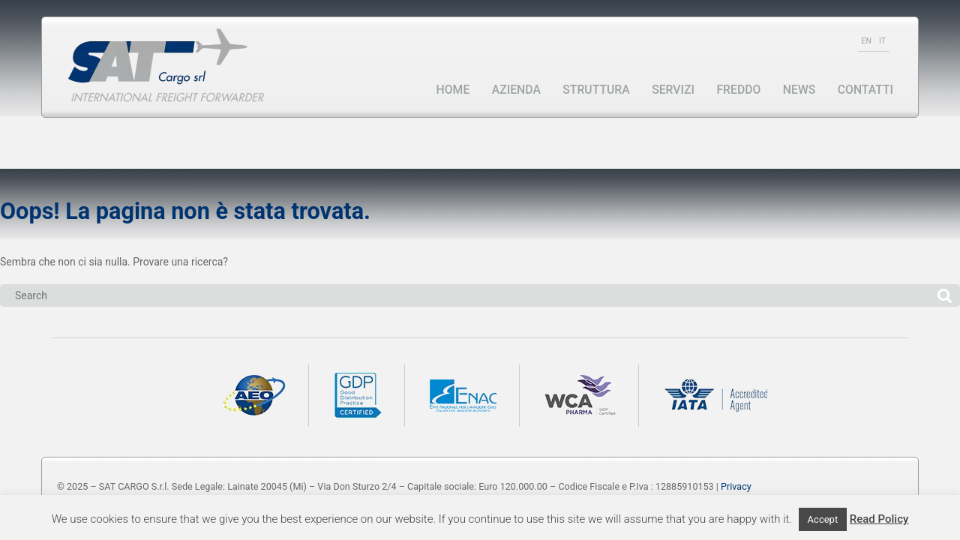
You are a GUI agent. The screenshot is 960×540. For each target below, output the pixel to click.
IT (882, 41)
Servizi (673, 89)
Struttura (595, 89)
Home (453, 89)
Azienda (516, 89)
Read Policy (879, 519)
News (799, 89)
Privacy (736, 486)
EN (867, 41)
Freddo (738, 89)
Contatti (865, 89)
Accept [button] (823, 519)
